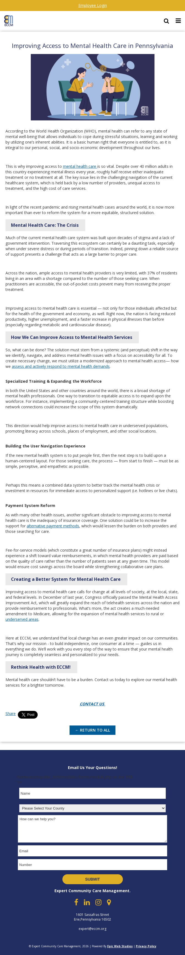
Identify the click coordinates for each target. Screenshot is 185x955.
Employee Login (92, 5)
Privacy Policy (146, 946)
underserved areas (21, 619)
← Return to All (92, 730)
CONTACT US (92, 703)
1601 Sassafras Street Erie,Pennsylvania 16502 (92, 917)
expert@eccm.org (92, 928)
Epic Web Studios (120, 946)
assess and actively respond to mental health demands (61, 366)
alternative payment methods (53, 525)
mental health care (80, 166)
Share (10, 713)
